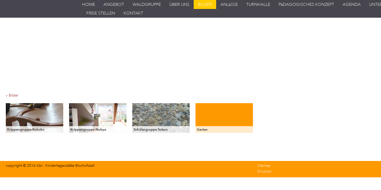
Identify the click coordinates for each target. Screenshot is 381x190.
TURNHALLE (258, 4)
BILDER (205, 4)
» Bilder (14, 95)
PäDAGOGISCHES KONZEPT (306, 4)
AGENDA (352, 4)
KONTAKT (133, 13)
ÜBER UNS (179, 4)
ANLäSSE (229, 4)
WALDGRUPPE (147, 4)
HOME (88, 4)
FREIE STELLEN (100, 13)
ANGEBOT (113, 4)
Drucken (264, 171)
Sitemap (264, 165)
